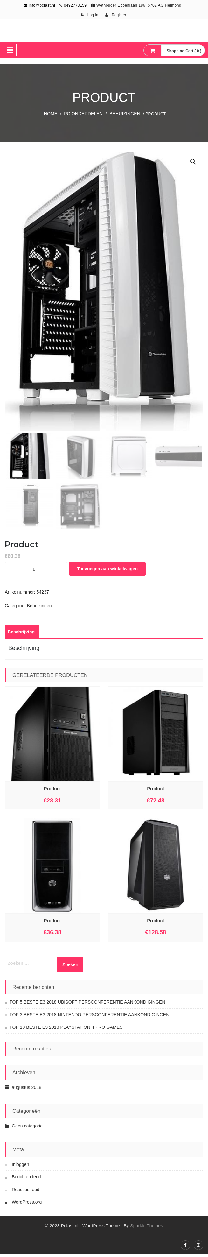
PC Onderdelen (83, 113)
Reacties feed (25, 1191)
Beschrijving (21, 634)
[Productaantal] (36, 571)
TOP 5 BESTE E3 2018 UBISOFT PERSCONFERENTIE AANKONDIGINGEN (87, 1004)
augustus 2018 (26, 1089)
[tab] (21, 634)
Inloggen (20, 1166)
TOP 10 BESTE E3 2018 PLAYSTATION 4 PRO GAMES (66, 1029)
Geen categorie (27, 1128)
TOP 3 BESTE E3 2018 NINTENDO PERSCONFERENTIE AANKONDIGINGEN (90, 1017)
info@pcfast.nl (39, 5)
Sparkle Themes (146, 1228)
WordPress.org (27, 1204)
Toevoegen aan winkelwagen (107, 571)
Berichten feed (26, 1179)
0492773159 (75, 5)
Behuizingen (124, 113)
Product (52, 791)
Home (50, 113)
